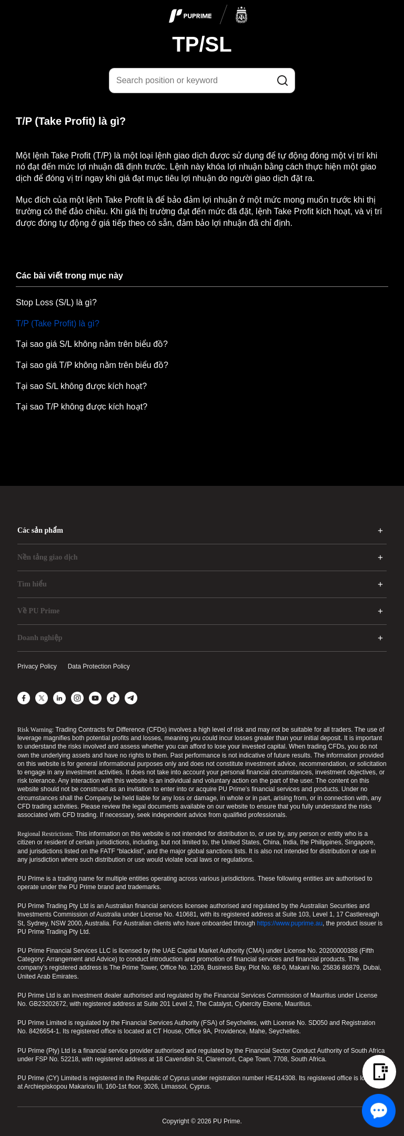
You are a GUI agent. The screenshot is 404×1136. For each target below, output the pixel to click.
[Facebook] (23, 698)
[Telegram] (131, 698)
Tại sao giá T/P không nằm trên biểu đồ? (92, 365)
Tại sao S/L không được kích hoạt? (81, 386)
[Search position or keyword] (202, 80)
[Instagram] (77, 698)
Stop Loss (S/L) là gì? (56, 302)
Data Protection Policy (99, 666)
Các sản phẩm (40, 530)
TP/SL (201, 44)
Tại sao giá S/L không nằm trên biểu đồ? (92, 344)
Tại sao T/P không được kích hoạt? (81, 406)
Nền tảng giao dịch (47, 557)
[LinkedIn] (59, 698)
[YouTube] (95, 698)
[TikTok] (113, 698)
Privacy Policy (37, 666)
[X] (41, 698)
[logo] (208, 15)
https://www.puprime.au (289, 923)
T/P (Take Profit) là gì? (57, 323)
